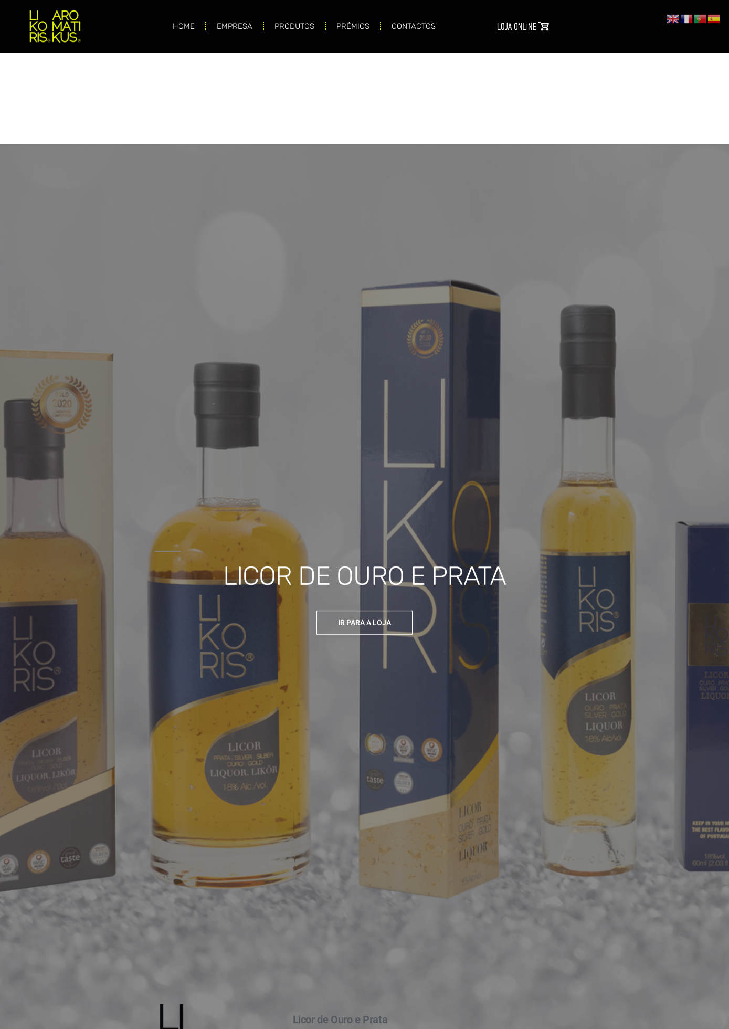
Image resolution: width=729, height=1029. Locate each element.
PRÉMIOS (352, 19)
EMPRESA (234, 19)
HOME (184, 19)
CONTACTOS (414, 19)
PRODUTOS (294, 19)
